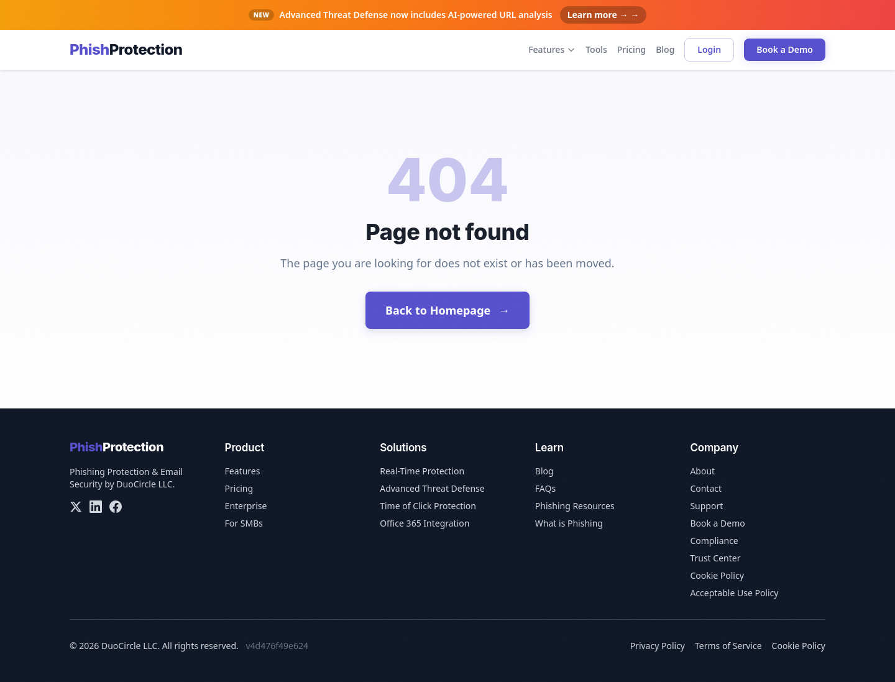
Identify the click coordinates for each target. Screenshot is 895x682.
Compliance (714, 540)
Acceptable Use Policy (734, 593)
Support (706, 506)
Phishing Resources (575, 506)
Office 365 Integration (424, 523)
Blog (665, 49)
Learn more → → (603, 15)
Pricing (631, 49)
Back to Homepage (447, 310)
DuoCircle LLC (144, 484)
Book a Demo (784, 49)
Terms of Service (728, 646)
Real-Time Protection (422, 471)
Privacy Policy (657, 646)
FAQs (545, 488)
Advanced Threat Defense (432, 488)
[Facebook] (115, 506)
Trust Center (715, 558)
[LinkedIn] (96, 506)
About (702, 471)
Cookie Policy (716, 575)
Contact (706, 488)
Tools (596, 49)
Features (552, 49)
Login (709, 49)
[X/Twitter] (76, 506)
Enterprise (246, 506)
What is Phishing (569, 523)
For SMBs (244, 523)
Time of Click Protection (428, 506)
